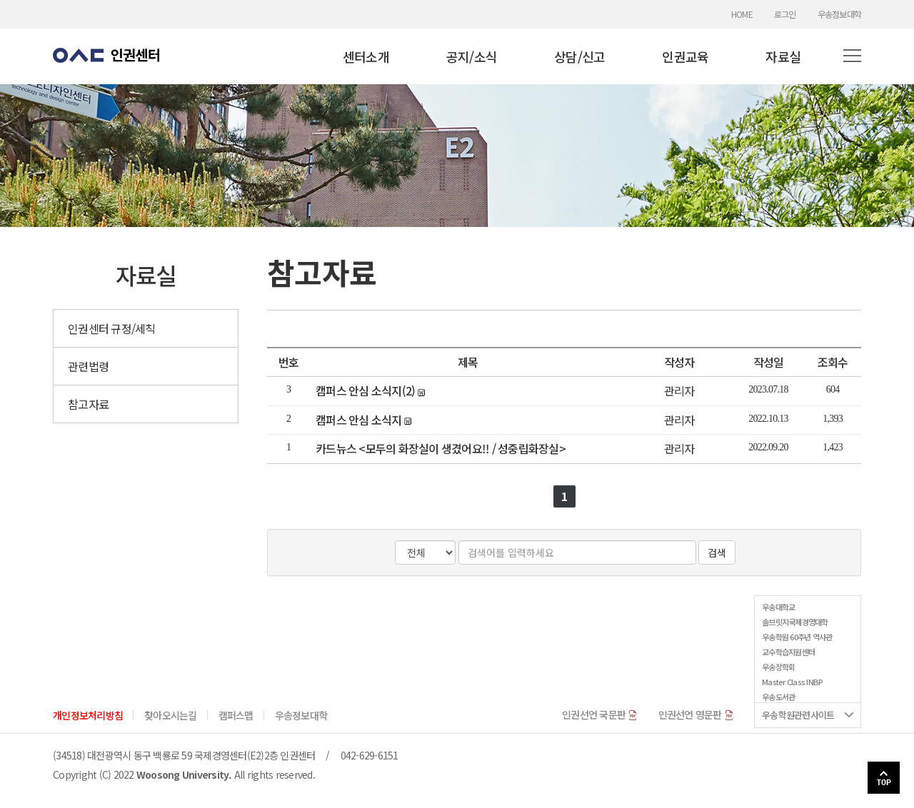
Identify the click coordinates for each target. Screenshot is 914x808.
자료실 (782, 56)
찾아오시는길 (170, 715)
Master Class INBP (792, 681)
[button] (852, 56)
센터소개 (366, 56)
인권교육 (685, 56)
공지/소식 (471, 56)
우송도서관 (778, 696)
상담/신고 (579, 56)
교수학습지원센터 (788, 651)
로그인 (785, 14)
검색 (717, 552)
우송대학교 (778, 606)
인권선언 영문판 (695, 714)
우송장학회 (778, 666)
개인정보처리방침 (88, 715)
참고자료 (88, 404)
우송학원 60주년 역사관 (797, 636)
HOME (742, 14)
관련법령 (88, 366)
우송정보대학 (840, 14)
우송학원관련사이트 (798, 715)
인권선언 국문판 (599, 714)
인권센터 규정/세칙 (112, 328)
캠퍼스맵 (236, 715)
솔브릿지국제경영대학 (795, 621)
